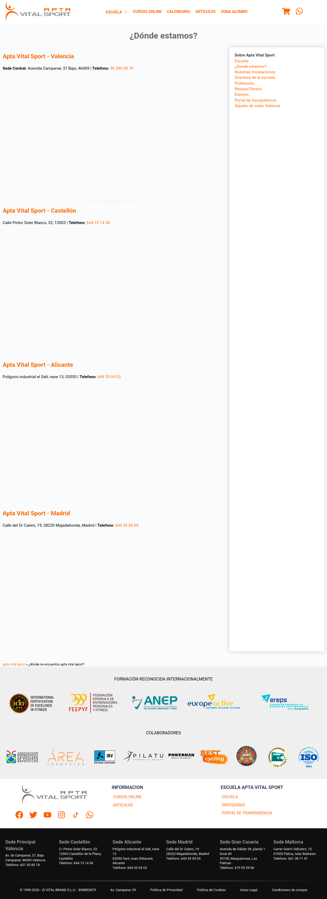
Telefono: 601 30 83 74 (22, 865)
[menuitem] (116, 12)
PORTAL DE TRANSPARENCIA (247, 813)
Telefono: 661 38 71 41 (290, 858)
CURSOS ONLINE (127, 797)
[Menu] (286, 12)
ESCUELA (230, 797)
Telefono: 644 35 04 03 (129, 868)
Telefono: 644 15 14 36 (76, 863)
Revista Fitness (248, 89)
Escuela (117, 12)
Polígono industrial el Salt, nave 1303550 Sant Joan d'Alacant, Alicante (135, 856)
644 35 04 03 (109, 376)
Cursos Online (147, 11)
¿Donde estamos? (251, 66)
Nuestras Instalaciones (255, 72)
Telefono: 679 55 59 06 (237, 868)
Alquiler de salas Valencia (257, 105)
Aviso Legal (248, 890)
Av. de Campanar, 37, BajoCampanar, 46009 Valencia (25, 857)
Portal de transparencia (255, 100)
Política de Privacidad (166, 890)
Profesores (244, 83)
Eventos (242, 94)
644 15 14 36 (98, 222)
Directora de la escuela (255, 77)
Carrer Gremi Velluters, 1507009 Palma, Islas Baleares (294, 851)
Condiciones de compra (289, 890)
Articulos (205, 11)
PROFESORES (233, 805)
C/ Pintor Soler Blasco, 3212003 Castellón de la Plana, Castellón (80, 853)
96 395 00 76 (121, 68)
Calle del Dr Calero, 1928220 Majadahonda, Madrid (187, 851)
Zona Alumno (234, 11)
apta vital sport (14, 664)
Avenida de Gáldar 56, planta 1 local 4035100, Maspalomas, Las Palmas (242, 856)
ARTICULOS (123, 805)
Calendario (178, 11)
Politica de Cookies (211, 890)
